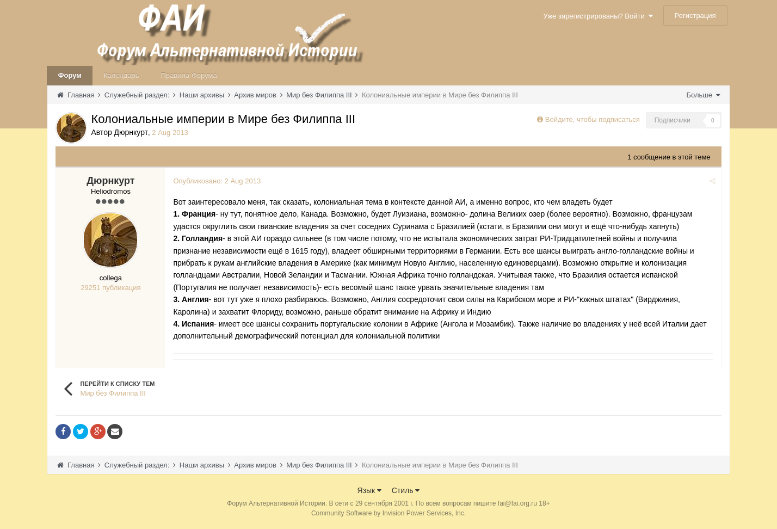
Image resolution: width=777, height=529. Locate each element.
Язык (369, 490)
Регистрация (695, 15)
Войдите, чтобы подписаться (592, 119)
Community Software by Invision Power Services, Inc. (388, 513)
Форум (69, 75)
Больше (702, 95)
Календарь (121, 75)
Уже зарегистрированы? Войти (598, 16)
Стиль (406, 490)
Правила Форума (189, 75)
